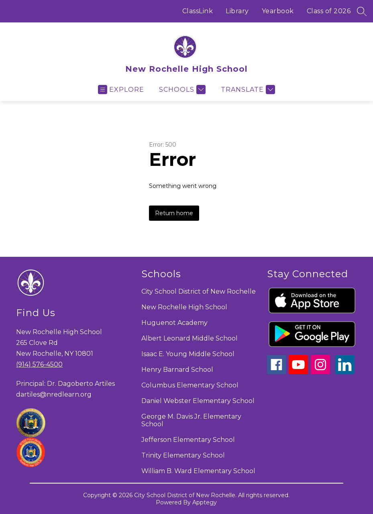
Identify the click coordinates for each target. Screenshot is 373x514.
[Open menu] (121, 90)
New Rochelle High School (184, 307)
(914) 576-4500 (39, 364)
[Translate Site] (247, 90)
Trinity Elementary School (183, 455)
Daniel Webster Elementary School (198, 401)
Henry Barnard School (177, 369)
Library (237, 11)
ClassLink (197, 11)
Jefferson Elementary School (188, 439)
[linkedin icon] (345, 372)
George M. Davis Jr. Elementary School (191, 420)
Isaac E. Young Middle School (187, 354)
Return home (174, 213)
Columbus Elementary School (189, 385)
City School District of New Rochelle (198, 291)
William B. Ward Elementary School (198, 471)
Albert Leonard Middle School (189, 338)
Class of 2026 (329, 11)
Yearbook (278, 11)
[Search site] (362, 11)
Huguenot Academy (174, 323)
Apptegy (204, 502)
